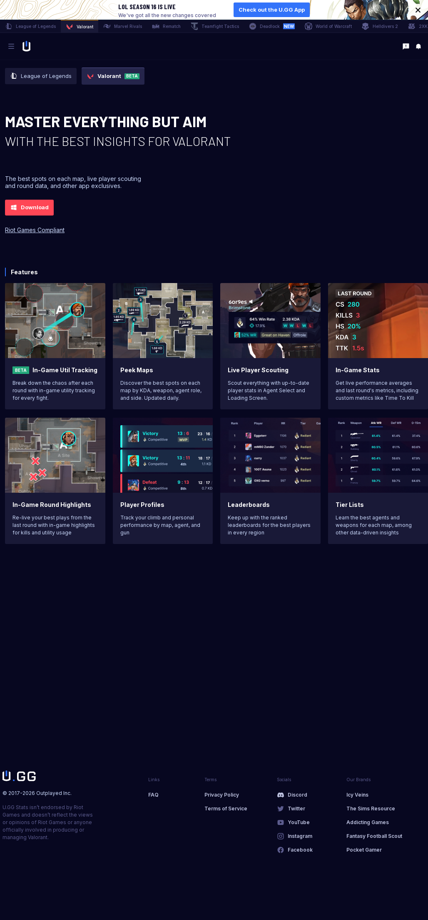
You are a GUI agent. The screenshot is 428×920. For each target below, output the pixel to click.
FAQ (153, 795)
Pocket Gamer (364, 850)
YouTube (299, 822)
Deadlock (272, 26)
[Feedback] (406, 46)
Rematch (166, 26)
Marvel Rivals (122, 26)
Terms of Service (225, 808)
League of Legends (30, 26)
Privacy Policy (221, 795)
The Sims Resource (370, 808)
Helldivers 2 (380, 26)
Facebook (300, 850)
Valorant (79, 26)
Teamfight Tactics (215, 26)
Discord (297, 795)
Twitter (296, 808)
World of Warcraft (328, 26)
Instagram (300, 836)
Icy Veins (357, 795)
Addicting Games (367, 822)
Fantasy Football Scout (374, 836)
